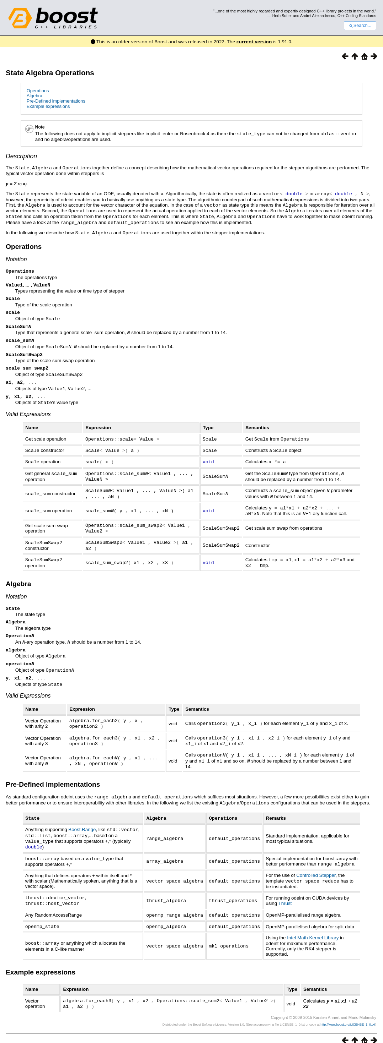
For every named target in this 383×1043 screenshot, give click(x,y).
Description (21, 155)
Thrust (285, 897)
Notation (16, 256)
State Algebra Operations (50, 73)
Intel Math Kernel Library (313, 930)
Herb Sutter (282, 15)
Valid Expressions (28, 416)
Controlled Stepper (315, 870)
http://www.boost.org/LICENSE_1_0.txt (347, 1017)
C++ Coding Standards (356, 15)
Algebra (34, 95)
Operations (38, 90)
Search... (360, 25)
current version (254, 41)
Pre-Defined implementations (56, 101)
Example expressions (48, 106)
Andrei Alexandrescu (317, 15)
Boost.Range (82, 826)
